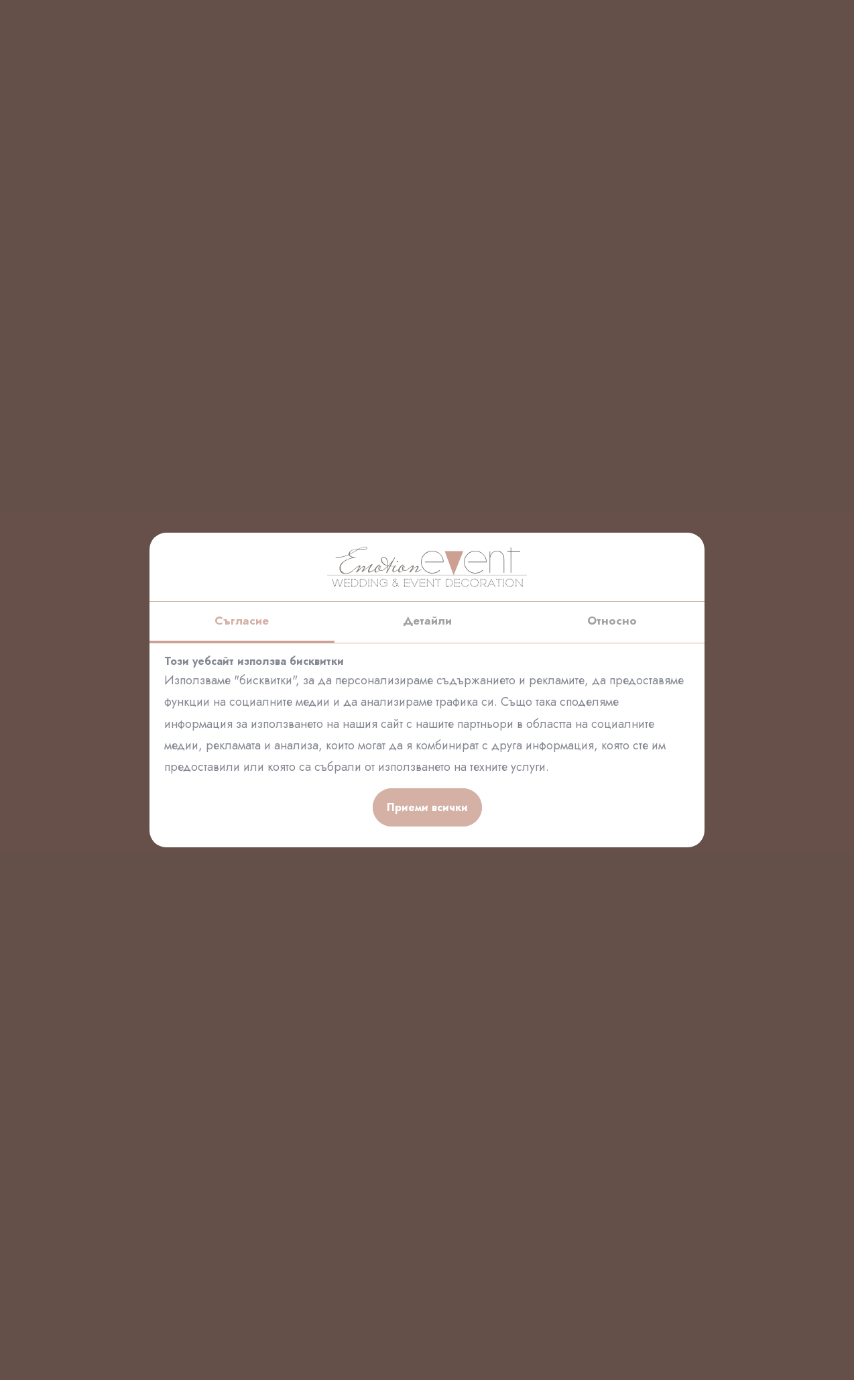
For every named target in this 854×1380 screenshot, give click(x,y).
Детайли (427, 621)
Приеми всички (427, 807)
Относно (612, 621)
